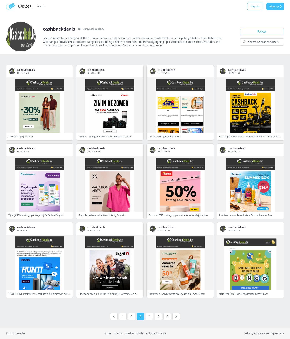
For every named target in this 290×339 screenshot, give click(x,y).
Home (107, 333)
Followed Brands (156, 333)
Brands (41, 6)
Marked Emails (134, 333)
